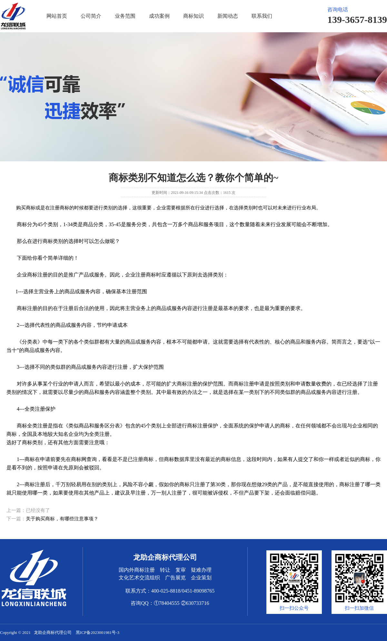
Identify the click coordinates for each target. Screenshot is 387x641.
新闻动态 (227, 16)
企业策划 (201, 577)
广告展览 (175, 577)
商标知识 (193, 16)
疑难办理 (201, 570)
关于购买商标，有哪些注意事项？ (62, 518)
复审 (180, 570)
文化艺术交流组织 (139, 577)
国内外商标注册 (137, 570)
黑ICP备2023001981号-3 (97, 632)
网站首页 (56, 16)
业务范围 (125, 16)
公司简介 (91, 16)
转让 (165, 570)
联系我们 (262, 16)
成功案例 (159, 16)
